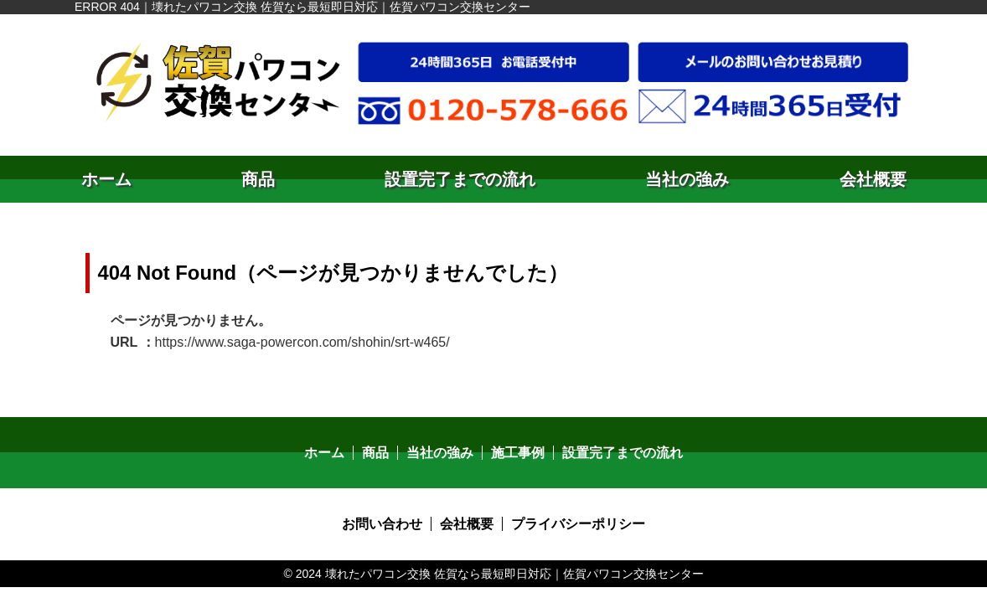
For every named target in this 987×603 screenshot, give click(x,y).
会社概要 (873, 179)
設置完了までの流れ (460, 179)
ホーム (106, 179)
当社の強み (687, 179)
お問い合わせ (382, 524)
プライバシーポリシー (578, 524)
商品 (258, 179)
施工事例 (518, 453)
